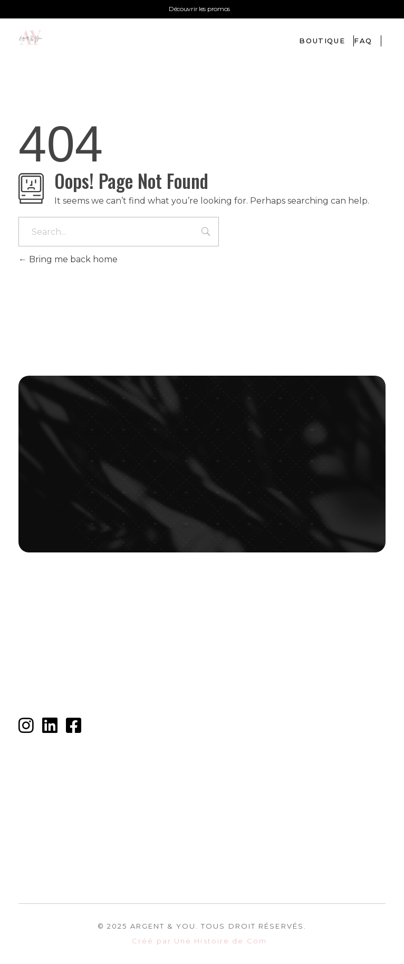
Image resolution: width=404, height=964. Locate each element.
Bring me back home (68, 259)
